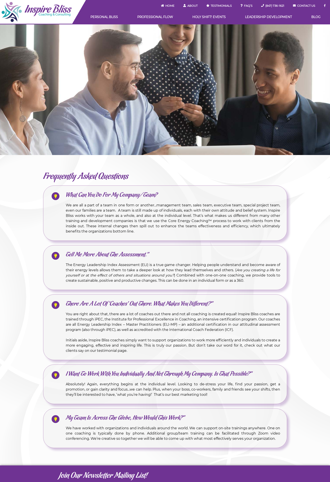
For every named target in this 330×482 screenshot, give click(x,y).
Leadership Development (268, 17)
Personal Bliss (104, 17)
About (190, 5)
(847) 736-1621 (272, 5)
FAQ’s (246, 5)
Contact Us (304, 5)
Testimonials (219, 5)
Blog (315, 17)
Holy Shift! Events (209, 17)
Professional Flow (155, 17)
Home (167, 5)
